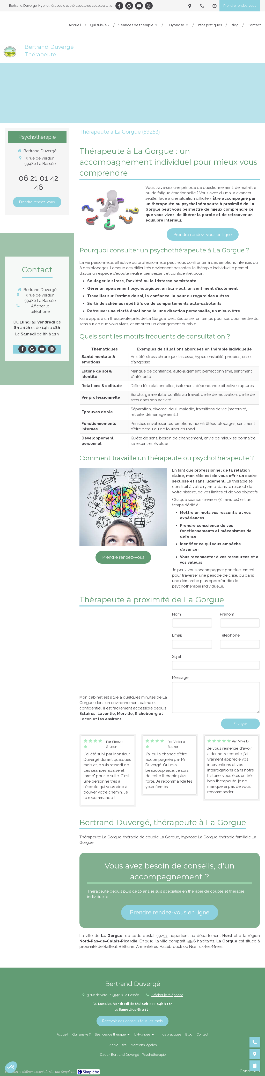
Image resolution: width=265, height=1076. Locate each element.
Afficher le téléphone (40, 309)
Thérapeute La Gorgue (100, 837)
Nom (176, 614)
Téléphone (230, 635)
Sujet (176, 656)
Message (180, 677)
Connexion (250, 1071)
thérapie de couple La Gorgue (151, 837)
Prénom (227, 614)
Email (177, 635)
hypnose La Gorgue (199, 837)
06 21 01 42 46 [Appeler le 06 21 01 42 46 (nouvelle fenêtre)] (38, 183)
